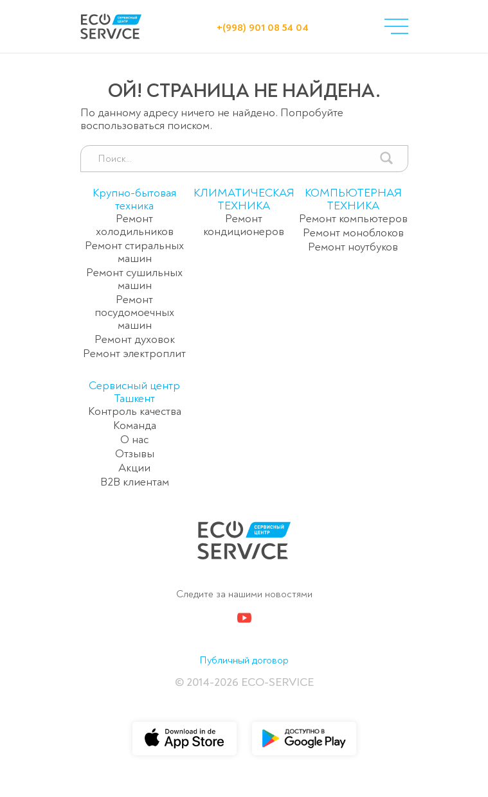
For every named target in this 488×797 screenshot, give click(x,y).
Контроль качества (134, 411)
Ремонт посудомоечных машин (134, 312)
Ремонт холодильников (135, 225)
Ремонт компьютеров (353, 218)
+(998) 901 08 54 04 (263, 27)
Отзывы (134, 453)
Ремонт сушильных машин (134, 279)
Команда (134, 425)
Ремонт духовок (135, 339)
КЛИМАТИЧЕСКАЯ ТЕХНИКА (244, 199)
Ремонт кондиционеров (243, 225)
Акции (134, 467)
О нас (134, 439)
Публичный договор (244, 660)
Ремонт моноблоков (353, 232)
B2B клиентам (134, 482)
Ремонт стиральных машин (134, 252)
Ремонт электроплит (134, 353)
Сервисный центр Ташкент (134, 392)
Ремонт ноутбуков (353, 247)
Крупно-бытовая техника (134, 199)
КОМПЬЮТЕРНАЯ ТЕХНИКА (353, 199)
